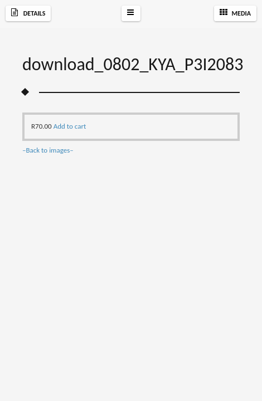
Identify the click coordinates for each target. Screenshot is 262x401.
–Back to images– (48, 150)
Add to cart (70, 126)
